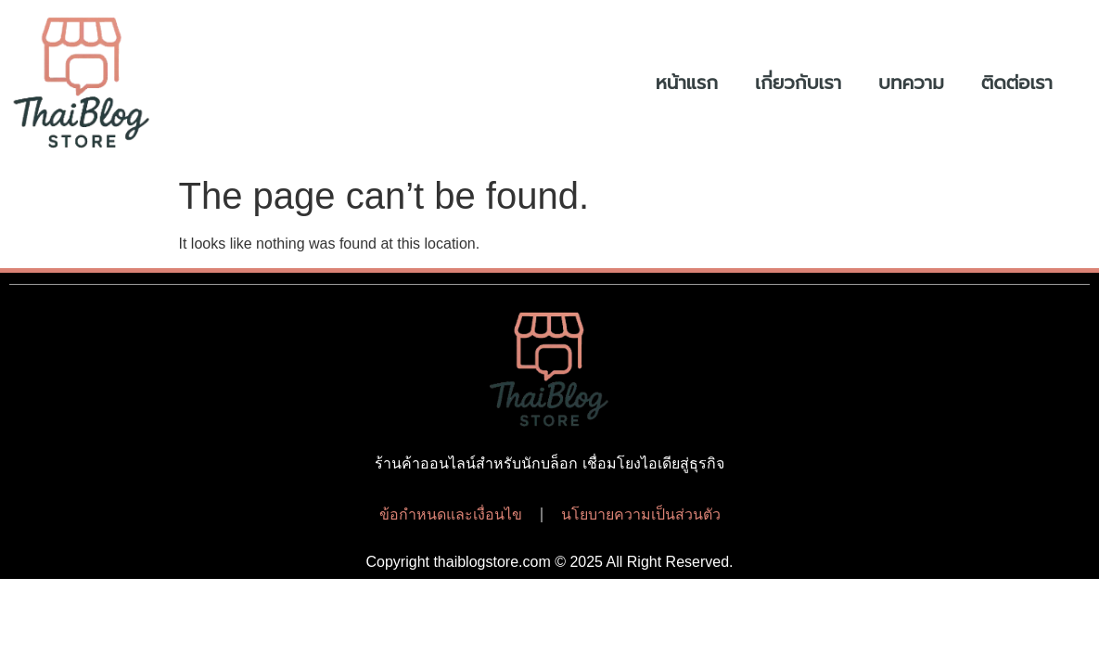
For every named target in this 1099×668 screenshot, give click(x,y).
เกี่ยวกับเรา (798, 82)
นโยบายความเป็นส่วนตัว (641, 514)
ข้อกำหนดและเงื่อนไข (450, 514)
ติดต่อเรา (1017, 82)
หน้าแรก (687, 82)
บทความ (911, 82)
